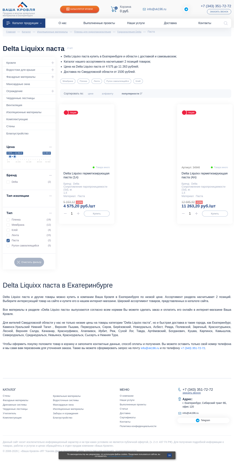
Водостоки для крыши (30, 70)
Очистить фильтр (29, 264)
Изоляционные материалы (24, 113)
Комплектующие (17, 120)
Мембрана (31, 226)
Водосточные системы (66, 402)
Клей (31, 231)
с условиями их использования (120, 456)
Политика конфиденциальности (139, 428)
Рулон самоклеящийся (31, 247)
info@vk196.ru (156, 9)
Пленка (31, 221)
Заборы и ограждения (66, 415)
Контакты (125, 423)
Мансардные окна (18, 84)
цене (93, 93)
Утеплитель (10, 415)
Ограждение (30, 91)
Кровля (30, 62)
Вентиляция (14, 106)
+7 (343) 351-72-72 (215, 6)
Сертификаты (128, 419)
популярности (137, 93)
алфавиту (112, 93)
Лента (31, 237)
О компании (127, 397)
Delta (31, 183)
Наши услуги (127, 402)
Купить (97, 216)
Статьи (124, 410)
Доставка (125, 415)
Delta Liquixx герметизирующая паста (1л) (85, 178)
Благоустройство (18, 135)
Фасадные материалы (30, 77)
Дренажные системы (15, 406)
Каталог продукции (24, 23)
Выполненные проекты (133, 406)
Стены (10, 127)
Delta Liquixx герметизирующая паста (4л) (204, 178)
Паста (31, 242)
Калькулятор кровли (80, 9)
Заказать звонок (218, 12)
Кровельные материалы (67, 398)
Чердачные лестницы (21, 99)
